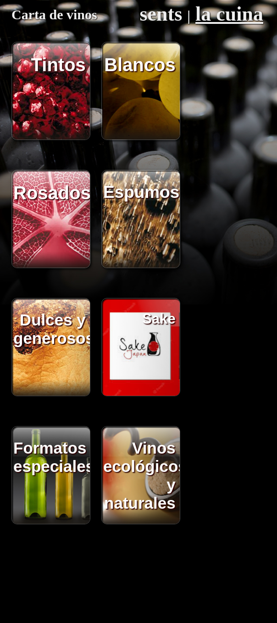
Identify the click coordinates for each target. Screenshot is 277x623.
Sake (158, 319)
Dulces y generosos (52, 329)
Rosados (52, 193)
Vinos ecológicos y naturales (142, 475)
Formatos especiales (52, 457)
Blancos (140, 65)
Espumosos (142, 192)
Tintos (58, 65)
